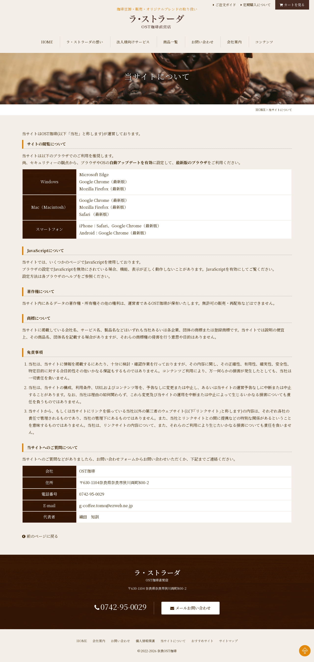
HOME (47, 41)
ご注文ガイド (225, 4)
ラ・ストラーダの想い (84, 41)
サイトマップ (228, 641)
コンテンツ (264, 41)
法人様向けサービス (133, 41)
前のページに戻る (40, 536)
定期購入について (257, 4)
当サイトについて (173, 641)
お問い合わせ (202, 41)
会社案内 (234, 41)
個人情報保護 (145, 641)
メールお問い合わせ (194, 608)
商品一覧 (170, 41)
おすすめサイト (202, 641)
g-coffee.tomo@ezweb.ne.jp (106, 505)
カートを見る (294, 4)
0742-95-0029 (122, 608)
